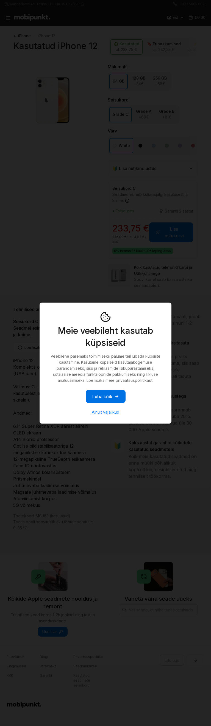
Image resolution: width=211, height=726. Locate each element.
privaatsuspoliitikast (134, 380)
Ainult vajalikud (105, 411)
